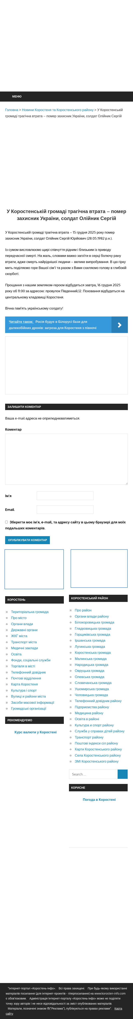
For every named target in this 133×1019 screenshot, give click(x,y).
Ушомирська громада (92, 689)
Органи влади (22, 624)
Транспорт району (89, 737)
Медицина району (89, 713)
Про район (83, 610)
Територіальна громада (30, 612)
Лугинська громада (90, 646)
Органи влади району (92, 616)
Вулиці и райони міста (28, 696)
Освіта (16, 654)
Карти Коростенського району (98, 749)
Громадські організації (28, 708)
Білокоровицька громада (94, 622)
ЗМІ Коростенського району (96, 761)
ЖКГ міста (19, 636)
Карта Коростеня (24, 684)
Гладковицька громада (93, 628)
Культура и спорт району (94, 725)
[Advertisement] (69, 56)
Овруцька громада (89, 670)
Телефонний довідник (28, 672)
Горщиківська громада (92, 634)
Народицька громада (91, 664)
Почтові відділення (26, 678)
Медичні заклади (24, 648)
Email (9, 509)
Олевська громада (89, 677)
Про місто (18, 618)
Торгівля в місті (23, 666)
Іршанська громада (90, 640)
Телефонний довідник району (98, 701)
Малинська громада (91, 658)
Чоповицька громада (91, 695)
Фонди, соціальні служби (30, 660)
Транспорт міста (24, 642)
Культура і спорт (24, 690)
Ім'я (8, 496)
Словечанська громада (93, 682)
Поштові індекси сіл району (96, 743)
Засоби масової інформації (32, 702)
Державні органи (24, 630)
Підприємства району (92, 707)
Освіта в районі (87, 719)
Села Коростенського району (98, 755)
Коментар (13, 429)
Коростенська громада (93, 652)
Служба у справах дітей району (99, 731)
